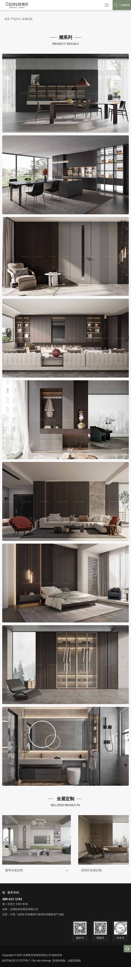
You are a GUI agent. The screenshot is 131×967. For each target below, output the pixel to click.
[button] (6, 839)
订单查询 (122, 5)
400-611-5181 (12, 899)
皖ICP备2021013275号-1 (16, 960)
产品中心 (16, 18)
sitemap (47, 960)
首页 (7, 18)
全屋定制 (27, 18)
